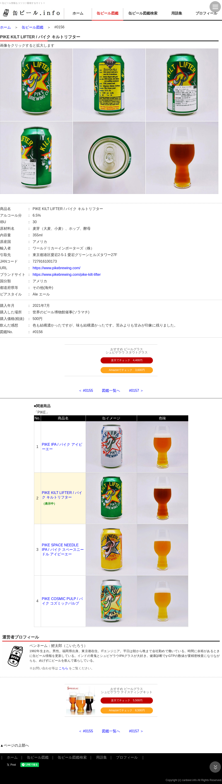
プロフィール (206, 13)
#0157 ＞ (136, 390)
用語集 (176, 13)
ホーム (77, 13)
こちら (63, 668)
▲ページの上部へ (14, 745)
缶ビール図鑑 (107, 13)
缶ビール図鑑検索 (142, 13)
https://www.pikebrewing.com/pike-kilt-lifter (67, 274)
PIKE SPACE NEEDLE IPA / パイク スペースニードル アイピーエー (63, 549)
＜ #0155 (85, 390)
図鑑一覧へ (111, 390)
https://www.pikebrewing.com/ (56, 268)
